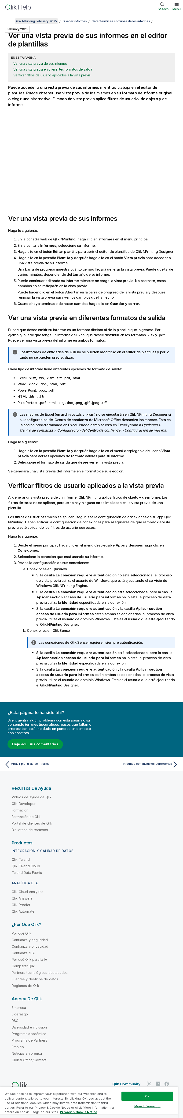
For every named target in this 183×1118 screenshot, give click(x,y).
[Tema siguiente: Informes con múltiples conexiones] (136, 764)
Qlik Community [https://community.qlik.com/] (126, 1084)
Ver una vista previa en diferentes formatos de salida (52, 69)
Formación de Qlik (26, 817)
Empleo (18, 1047)
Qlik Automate (23, 911)
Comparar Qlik (23, 966)
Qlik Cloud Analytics (27, 892)
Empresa (19, 1008)
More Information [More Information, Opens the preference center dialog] (147, 1106)
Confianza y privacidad (30, 946)
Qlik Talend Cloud (26, 866)
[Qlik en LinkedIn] (157, 1083)
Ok (147, 1096)
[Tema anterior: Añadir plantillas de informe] (47, 764)
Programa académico (29, 1034)
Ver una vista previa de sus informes (40, 63)
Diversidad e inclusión (29, 1027)
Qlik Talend (21, 859)
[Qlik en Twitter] (149, 1083)
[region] (89, 1102)
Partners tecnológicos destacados (40, 973)
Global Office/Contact (29, 1060)
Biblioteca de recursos (30, 830)
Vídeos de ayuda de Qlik (31, 797)
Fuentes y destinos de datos (35, 979)
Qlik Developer (24, 804)
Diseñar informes (75, 21)
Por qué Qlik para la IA (29, 959)
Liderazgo (20, 1014)
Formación (20, 810)
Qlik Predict (21, 905)
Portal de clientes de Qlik (32, 823)
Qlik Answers (22, 898)
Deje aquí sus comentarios (35, 744)
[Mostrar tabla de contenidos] (9, 21)
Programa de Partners (29, 1040)
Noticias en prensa (27, 1053)
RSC (15, 1021)
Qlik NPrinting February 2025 (36, 21)
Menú (176, 9)
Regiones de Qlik (25, 986)
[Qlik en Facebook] (166, 1083)
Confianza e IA (23, 953)
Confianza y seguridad (30, 940)
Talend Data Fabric (27, 873)
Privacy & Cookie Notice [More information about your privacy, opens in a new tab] (78, 1112)
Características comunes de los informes (121, 21)
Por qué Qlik (21, 933)
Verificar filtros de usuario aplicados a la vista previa (52, 75)
